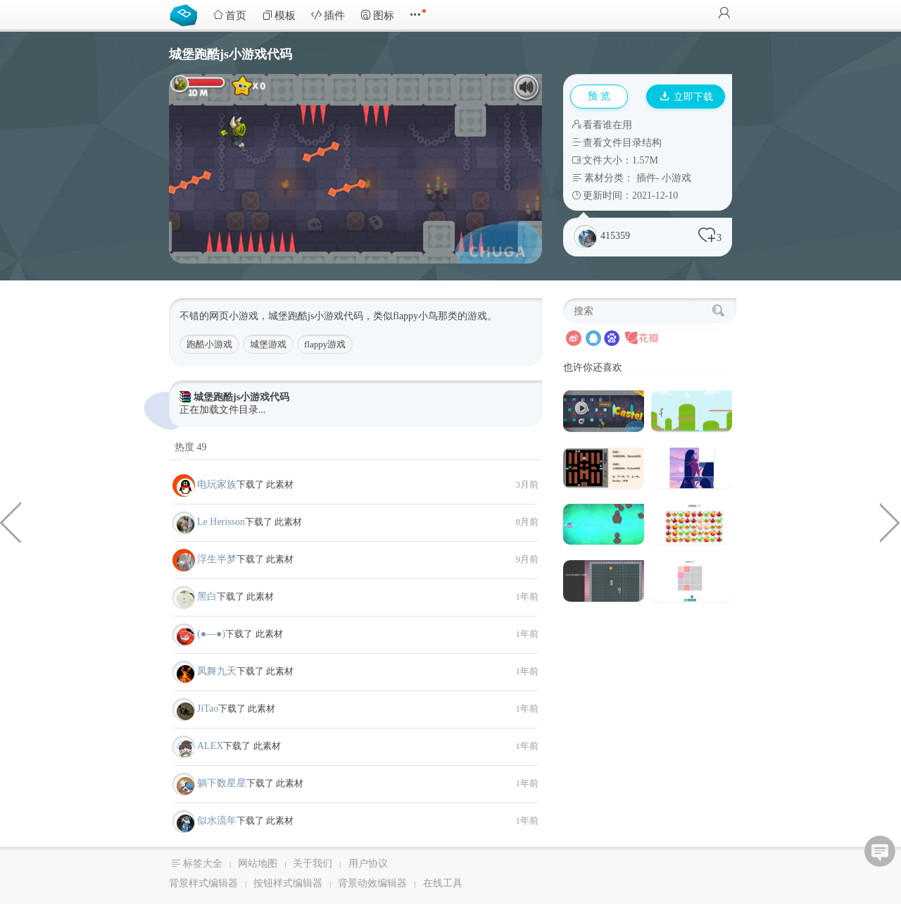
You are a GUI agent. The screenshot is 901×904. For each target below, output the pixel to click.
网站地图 (257, 863)
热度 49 (191, 447)
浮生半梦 (217, 559)
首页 (229, 15)
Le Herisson (221, 521)
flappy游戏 (325, 344)
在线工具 (442, 883)
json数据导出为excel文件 (10, 521)
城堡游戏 (268, 344)
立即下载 (686, 97)
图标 (377, 15)
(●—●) (211, 634)
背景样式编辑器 (203, 883)
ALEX (210, 746)
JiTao (207, 708)
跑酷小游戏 (209, 344)
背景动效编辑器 (372, 883)
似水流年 (217, 820)
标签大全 (202, 863)
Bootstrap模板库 (186, 14)
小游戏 (676, 178)
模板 (279, 15)
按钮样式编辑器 (287, 883)
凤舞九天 (217, 671)
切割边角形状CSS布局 (890, 521)
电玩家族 (217, 484)
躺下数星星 (221, 783)
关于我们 (312, 863)
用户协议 (368, 863)
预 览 (599, 96)
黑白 (207, 596)
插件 (328, 15)
